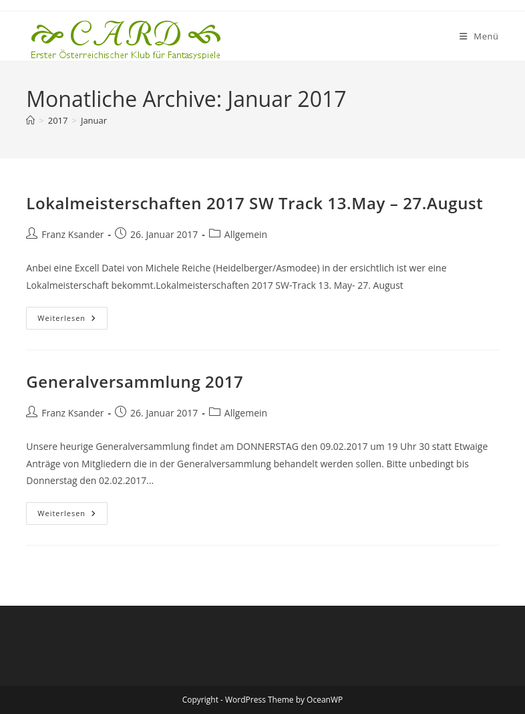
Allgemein (245, 234)
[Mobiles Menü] (479, 36)
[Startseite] (30, 120)
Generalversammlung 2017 (134, 381)
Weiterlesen (72, 321)
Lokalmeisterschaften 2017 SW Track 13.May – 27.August (254, 203)
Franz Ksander (72, 234)
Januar (94, 120)
